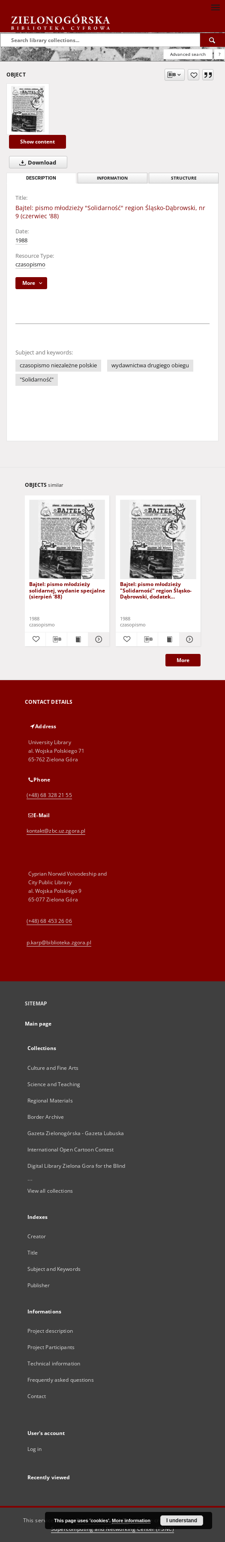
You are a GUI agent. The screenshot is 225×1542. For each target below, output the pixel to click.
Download (36, 162)
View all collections (50, 1190)
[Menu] (215, 7)
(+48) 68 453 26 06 (49, 921)
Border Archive (45, 1117)
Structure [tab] (184, 178)
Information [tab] (112, 178)
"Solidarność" (37, 379)
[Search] (212, 40)
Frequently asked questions (60, 1379)
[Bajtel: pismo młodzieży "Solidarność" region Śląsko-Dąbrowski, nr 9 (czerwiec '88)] (28, 109)
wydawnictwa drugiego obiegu (150, 365)
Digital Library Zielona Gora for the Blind (76, 1165)
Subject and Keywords (54, 1269)
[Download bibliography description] (56, 639)
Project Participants (51, 1347)
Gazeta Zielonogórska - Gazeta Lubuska (75, 1133)
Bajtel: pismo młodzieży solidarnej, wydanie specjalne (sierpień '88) (67, 590)
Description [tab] (41, 178)
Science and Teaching (53, 1084)
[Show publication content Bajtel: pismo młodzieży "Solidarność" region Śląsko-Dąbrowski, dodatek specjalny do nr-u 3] (168, 639)
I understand (181, 1521)
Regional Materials (50, 1100)
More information (131, 1520)
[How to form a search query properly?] (219, 54)
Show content (37, 141)
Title (32, 1252)
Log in (34, 1449)
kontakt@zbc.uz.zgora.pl (56, 830)
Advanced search (188, 54)
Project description (50, 1330)
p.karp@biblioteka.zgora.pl (59, 942)
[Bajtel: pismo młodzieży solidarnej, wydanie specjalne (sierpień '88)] (67, 540)
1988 (21, 240)
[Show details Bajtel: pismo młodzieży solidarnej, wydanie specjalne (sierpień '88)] (97, 639)
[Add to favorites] (193, 74)
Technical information (54, 1363)
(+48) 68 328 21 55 (49, 795)
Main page (38, 1023)
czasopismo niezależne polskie (58, 365)
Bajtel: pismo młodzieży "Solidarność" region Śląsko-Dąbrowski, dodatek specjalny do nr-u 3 (156, 590)
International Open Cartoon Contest (70, 1149)
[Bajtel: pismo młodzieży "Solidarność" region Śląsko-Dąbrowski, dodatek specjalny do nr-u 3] (158, 540)
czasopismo (30, 264)
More (183, 660)
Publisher (38, 1285)
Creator (36, 1236)
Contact (36, 1396)
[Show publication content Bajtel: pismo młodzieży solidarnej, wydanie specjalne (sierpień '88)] (77, 639)
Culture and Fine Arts (53, 1068)
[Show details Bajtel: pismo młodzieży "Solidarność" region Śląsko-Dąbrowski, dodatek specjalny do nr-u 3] (188, 639)
